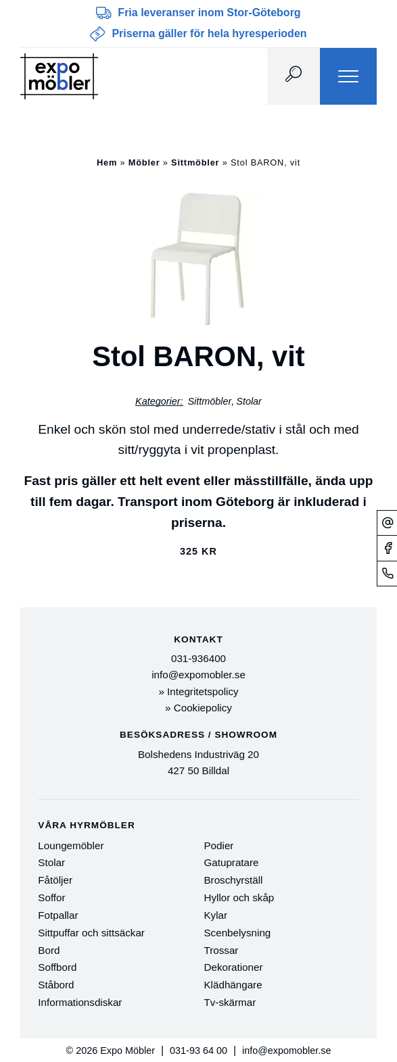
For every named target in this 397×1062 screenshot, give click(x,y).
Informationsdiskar (80, 1002)
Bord (49, 950)
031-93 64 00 (198, 1050)
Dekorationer (233, 967)
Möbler (144, 162)
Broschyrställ (233, 880)
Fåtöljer (55, 880)
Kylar (215, 915)
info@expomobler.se (198, 674)
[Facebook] (387, 548)
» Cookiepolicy (198, 707)
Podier (218, 845)
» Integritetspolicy (198, 691)
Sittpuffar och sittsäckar (91, 932)
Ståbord (56, 984)
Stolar (249, 401)
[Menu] (348, 76)
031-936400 (198, 658)
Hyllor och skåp (239, 897)
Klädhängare (233, 984)
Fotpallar (58, 915)
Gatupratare (231, 862)
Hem (107, 162)
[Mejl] (387, 522)
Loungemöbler (70, 845)
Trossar (221, 950)
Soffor (51, 897)
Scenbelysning (237, 932)
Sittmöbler (195, 162)
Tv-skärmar (230, 1002)
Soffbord (57, 967)
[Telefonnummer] (387, 573)
